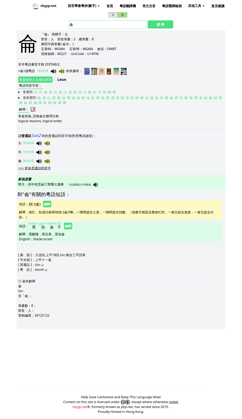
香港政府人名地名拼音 (35, 79)
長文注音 (148, 6)
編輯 (47, 204)
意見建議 (217, 6)
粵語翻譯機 (128, 6)
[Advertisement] (121, 359)
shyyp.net (79, 407)
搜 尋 (160, 24)
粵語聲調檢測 (172, 6)
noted (173, 402)
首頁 (110, 6)
